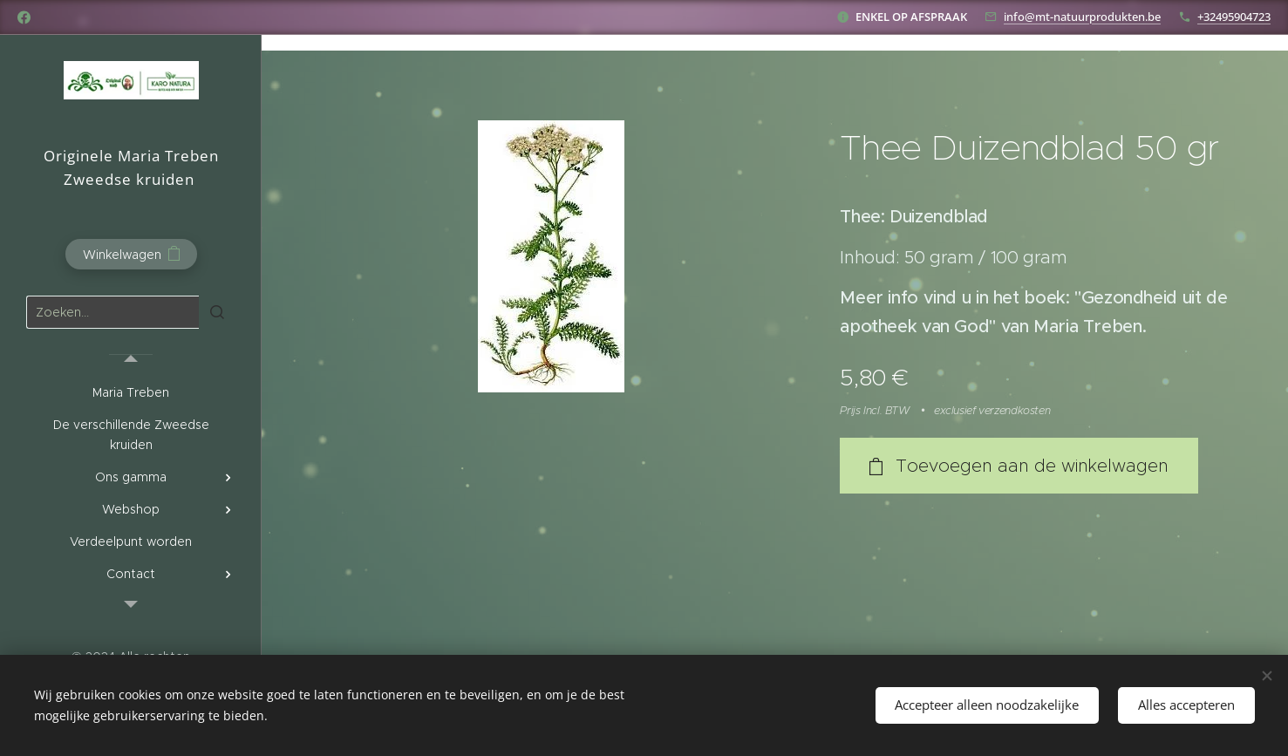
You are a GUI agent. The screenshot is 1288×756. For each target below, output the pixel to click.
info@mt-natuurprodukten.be (1082, 16)
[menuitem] (130, 393)
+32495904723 (1234, 16)
